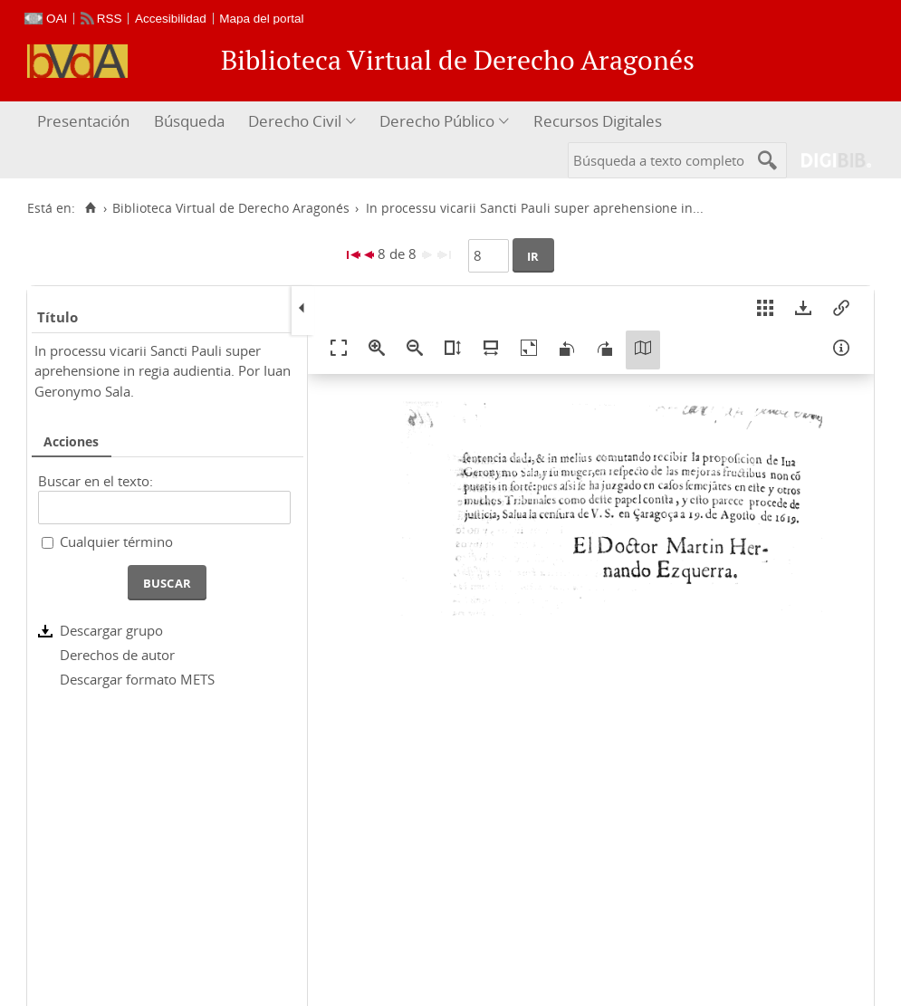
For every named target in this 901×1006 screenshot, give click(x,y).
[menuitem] (85, 121)
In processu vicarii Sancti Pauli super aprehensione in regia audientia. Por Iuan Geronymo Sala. (162, 370)
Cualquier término (116, 541)
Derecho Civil (294, 120)
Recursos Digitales (597, 120)
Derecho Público (436, 120)
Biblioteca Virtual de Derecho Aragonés (231, 208)
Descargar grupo (111, 630)
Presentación (83, 120)
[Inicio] (90, 208)
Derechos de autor (117, 655)
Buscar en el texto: (95, 481)
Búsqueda (189, 120)
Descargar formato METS (137, 679)
